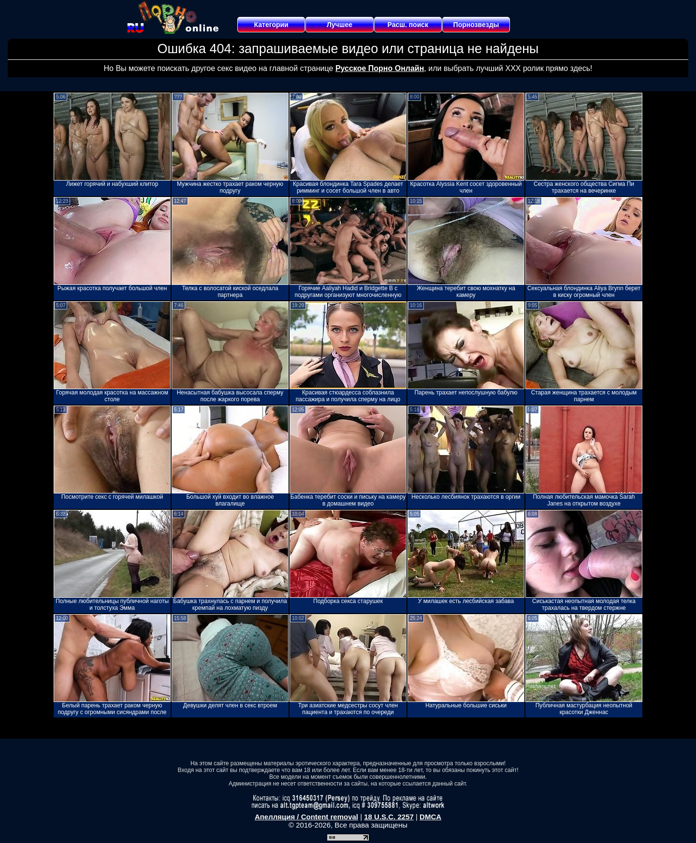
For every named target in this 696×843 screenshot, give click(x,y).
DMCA (430, 817)
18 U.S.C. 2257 (389, 817)
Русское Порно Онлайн (379, 68)
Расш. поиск (407, 24)
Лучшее (339, 24)
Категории (271, 24)
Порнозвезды (476, 24)
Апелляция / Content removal (306, 817)
